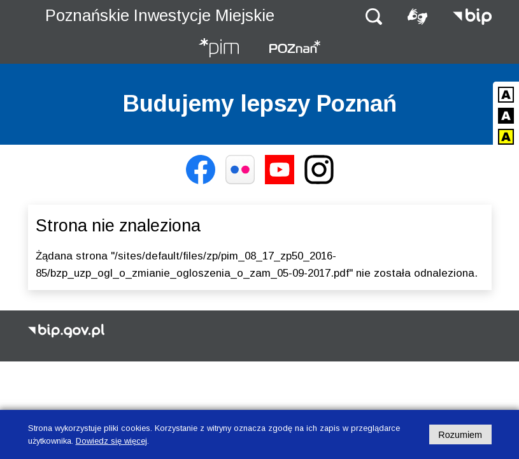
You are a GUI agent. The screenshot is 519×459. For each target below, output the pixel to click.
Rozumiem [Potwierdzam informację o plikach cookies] (460, 435)
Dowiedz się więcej (111, 441)
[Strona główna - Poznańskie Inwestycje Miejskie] (218, 48)
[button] (374, 15)
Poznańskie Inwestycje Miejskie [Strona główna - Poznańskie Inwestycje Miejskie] (159, 15)
